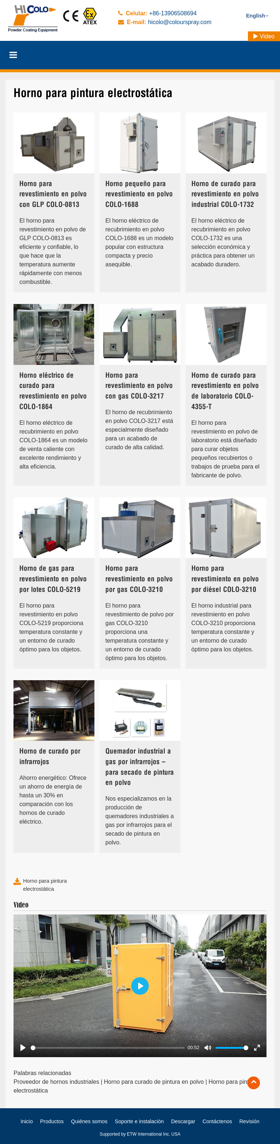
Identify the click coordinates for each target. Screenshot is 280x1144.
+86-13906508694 (173, 13)
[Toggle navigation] (13, 55)
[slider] (108, 1047)
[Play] (23, 1048)
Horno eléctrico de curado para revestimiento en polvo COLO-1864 (53, 391)
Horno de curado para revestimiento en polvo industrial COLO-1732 (225, 195)
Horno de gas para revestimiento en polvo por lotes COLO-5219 (53, 579)
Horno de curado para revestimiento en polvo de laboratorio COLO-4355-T (225, 391)
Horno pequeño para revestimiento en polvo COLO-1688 (139, 195)
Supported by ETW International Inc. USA (140, 1134)
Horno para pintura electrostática (45, 885)
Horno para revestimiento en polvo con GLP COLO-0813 (53, 195)
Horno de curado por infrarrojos (49, 757)
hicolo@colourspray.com (179, 22)
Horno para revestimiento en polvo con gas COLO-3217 (139, 386)
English (257, 16)
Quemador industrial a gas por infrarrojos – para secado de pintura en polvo (139, 767)
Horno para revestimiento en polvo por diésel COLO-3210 (225, 579)
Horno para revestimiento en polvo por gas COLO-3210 (139, 579)
